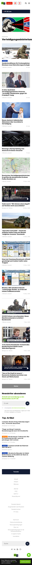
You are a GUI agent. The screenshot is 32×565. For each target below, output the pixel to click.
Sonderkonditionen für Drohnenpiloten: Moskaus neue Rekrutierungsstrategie (16, 64)
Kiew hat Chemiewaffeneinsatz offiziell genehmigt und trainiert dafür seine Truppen (16, 261)
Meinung (16, 484)
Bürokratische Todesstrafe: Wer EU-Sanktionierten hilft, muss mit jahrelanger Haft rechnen (15, 438)
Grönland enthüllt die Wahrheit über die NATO (15, 446)
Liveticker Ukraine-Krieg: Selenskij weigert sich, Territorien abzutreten (15, 422)
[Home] (3, 3)
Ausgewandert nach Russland (16, 506)
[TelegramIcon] (11, 549)
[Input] (16, 403)
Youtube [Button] (16, 472)
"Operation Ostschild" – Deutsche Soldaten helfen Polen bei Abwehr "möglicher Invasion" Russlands (14, 232)
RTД (16, 491)
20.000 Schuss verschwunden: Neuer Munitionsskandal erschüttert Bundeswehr (15, 318)
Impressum (16, 519)
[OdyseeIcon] (20, 549)
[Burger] (29, 3)
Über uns (16, 527)
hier (14, 561)
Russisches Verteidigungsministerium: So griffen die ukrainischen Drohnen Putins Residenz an (16, 177)
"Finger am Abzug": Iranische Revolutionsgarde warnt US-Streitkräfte (15, 430)
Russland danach (16, 504)
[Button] (27, 403)
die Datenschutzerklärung (18, 408)
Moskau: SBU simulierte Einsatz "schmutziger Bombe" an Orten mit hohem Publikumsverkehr (14, 289)
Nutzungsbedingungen (16, 524)
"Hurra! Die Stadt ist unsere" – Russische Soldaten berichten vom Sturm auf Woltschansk (14, 375)
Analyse (16, 481)
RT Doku (16, 511)
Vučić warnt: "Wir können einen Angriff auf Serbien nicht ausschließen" (16, 205)
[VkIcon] (14, 549)
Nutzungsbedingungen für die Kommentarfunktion (16, 530)
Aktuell (16, 479)
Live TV (9, 3)
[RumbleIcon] (17, 549)
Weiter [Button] (16, 386)
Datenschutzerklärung (16, 522)
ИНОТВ (16, 489)
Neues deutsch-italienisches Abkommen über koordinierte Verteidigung (12, 122)
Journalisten (16, 536)
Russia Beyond (16, 496)
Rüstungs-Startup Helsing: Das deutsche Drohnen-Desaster (13, 149)
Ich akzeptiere (15, 408)
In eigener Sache (16, 533)
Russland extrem (16, 509)
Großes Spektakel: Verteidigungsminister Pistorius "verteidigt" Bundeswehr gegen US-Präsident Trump (14, 92)
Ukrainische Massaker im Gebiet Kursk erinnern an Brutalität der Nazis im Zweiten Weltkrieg (15, 454)
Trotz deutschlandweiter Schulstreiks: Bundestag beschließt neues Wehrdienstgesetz (16, 346)
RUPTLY (16, 494)
